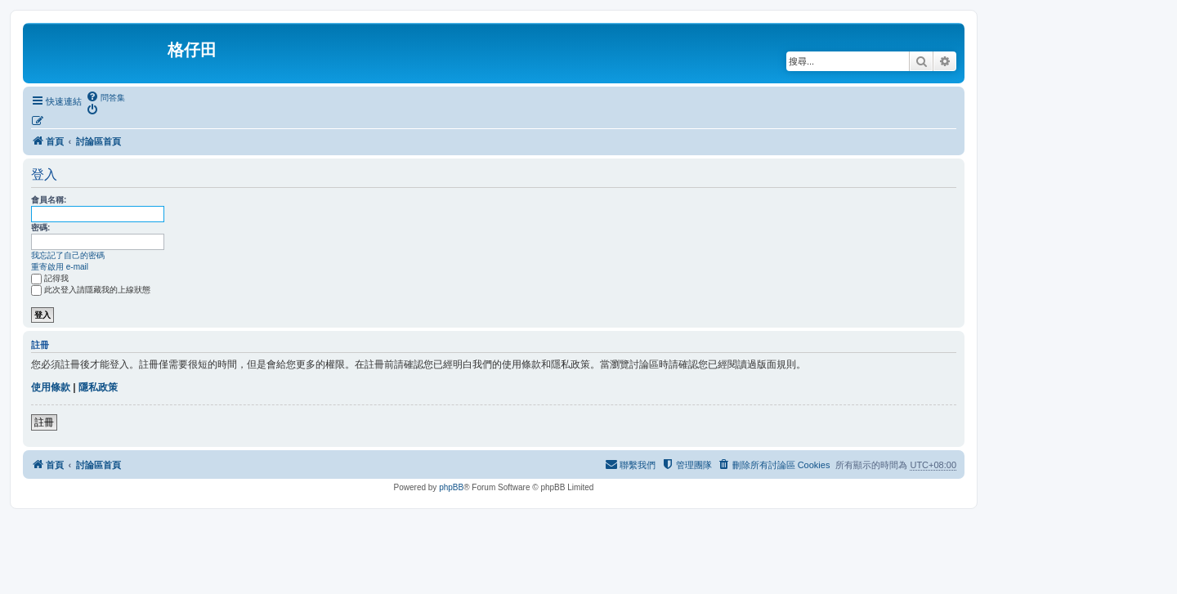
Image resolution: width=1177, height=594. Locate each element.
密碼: (40, 227)
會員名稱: (48, 199)
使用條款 (50, 387)
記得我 (50, 278)
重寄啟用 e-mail (59, 266)
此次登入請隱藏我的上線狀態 (90, 289)
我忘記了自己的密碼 (68, 255)
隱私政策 (98, 387)
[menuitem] (105, 97)
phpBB (451, 487)
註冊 (44, 422)
